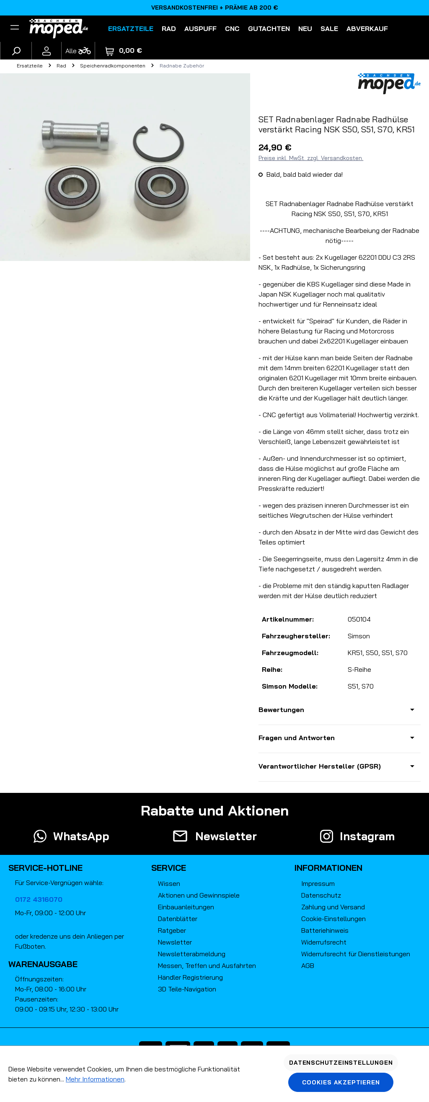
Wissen (169, 883)
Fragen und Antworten (296, 737)
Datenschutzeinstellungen (341, 1062)
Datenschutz (321, 895)
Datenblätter (177, 918)
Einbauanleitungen (186, 907)
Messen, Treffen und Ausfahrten (207, 965)
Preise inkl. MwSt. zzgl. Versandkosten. (310, 158)
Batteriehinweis (325, 930)
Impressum (318, 883)
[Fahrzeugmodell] (78, 50)
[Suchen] (15, 50)
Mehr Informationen (95, 1079)
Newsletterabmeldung (191, 954)
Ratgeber (172, 930)
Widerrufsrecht (323, 942)
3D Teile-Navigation (187, 989)
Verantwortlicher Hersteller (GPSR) (319, 766)
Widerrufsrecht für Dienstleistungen (355, 954)
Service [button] (168, 867)
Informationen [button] (328, 867)
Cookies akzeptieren (341, 1082)
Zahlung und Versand (333, 907)
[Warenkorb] (123, 50)
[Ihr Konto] (46, 50)
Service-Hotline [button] (45, 867)
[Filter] (14, 28)
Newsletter (175, 942)
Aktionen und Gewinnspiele (199, 895)
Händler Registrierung (190, 977)
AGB (307, 965)
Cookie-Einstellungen (333, 918)
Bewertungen (281, 709)
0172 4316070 (38, 899)
